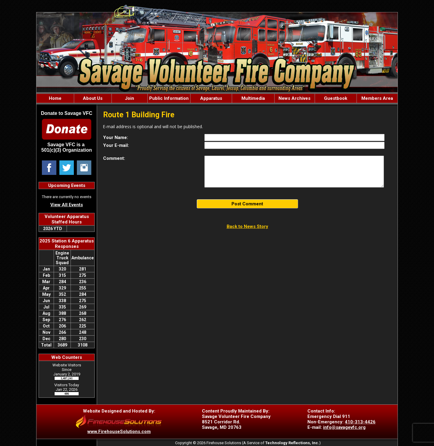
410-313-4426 (360, 422)
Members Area (377, 98)
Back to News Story (247, 226)
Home (55, 98)
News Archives (294, 98)
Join (129, 98)
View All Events (66, 204)
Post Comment (247, 204)
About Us (92, 98)
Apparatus (211, 98)
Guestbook (335, 98)
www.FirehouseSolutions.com (119, 431)
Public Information (169, 98)
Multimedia (253, 98)
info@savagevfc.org (344, 427)
